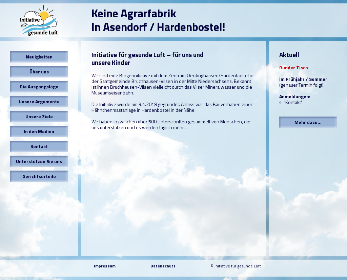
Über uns (39, 71)
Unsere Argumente (39, 101)
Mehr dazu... (308, 122)
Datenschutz (163, 266)
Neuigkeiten (39, 56)
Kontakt (39, 146)
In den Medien (39, 131)
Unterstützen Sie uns (39, 161)
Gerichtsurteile (39, 176)
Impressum (105, 266)
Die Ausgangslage (39, 86)
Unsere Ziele (39, 116)
